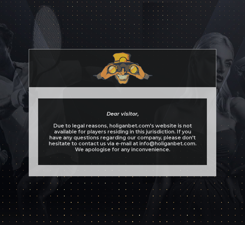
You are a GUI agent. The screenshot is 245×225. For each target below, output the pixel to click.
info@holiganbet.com (167, 144)
